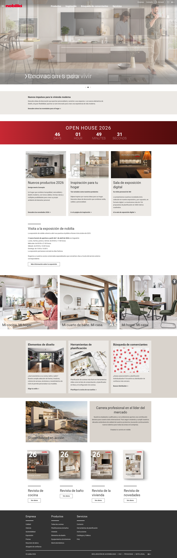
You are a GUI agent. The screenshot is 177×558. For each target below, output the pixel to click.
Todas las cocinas (57, 524)
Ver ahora (34, 500)
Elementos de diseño (58, 535)
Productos (56, 6)
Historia (28, 528)
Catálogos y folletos (84, 535)
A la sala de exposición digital (123, 212)
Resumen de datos (32, 543)
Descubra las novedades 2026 (38, 212)
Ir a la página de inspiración (80, 212)
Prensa (28, 539)
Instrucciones (81, 532)
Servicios (117, 6)
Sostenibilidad (30, 532)
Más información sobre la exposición (44, 264)
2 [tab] (88, 88)
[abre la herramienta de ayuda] (174, 281)
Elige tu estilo (33, 389)
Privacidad (128, 554)
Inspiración (71, 6)
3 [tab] (91, 88)
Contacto (149, 2)
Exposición (29, 535)
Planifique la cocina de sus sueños (83, 390)
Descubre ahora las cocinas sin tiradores (42, 108)
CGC (120, 554)
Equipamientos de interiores (61, 539)
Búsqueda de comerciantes (94, 6)
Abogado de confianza (33, 547)
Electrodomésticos (57, 543)
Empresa (141, 2)
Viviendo (54, 532)
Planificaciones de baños (60, 528)
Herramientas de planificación (87, 528)
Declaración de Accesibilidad (104, 554)
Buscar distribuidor (120, 386)
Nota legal (140, 554)
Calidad (28, 524)
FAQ (78, 539)
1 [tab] (86, 88)
